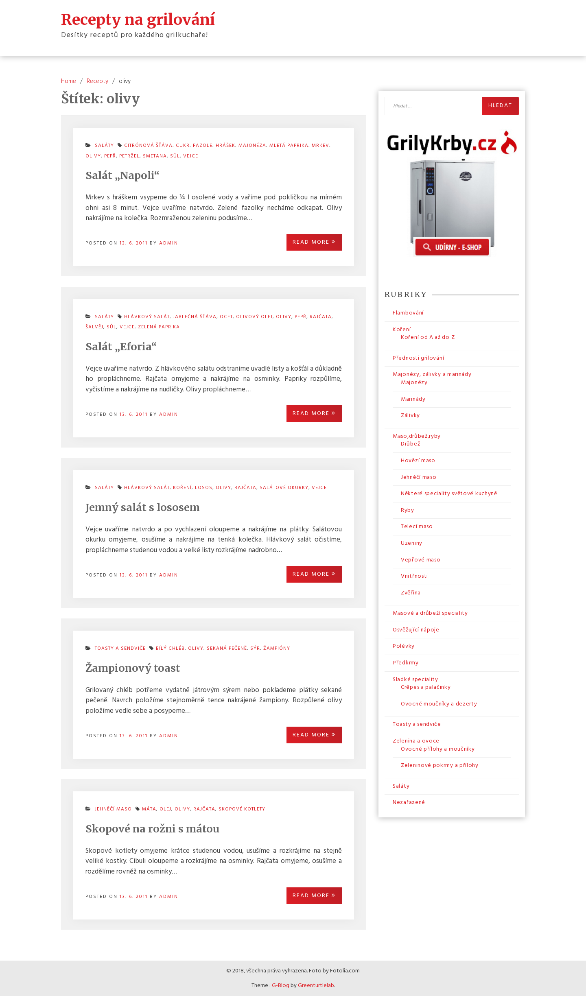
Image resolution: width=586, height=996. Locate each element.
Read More (314, 242)
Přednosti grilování (418, 358)
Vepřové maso (420, 560)
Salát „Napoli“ (122, 175)
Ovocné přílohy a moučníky (438, 749)
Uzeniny (411, 543)
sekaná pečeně (227, 648)
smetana (155, 156)
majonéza (252, 146)
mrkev (320, 146)
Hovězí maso (418, 460)
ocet (226, 317)
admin (168, 243)
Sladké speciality (415, 679)
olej (165, 809)
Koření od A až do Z (428, 337)
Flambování (408, 313)
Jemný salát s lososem (142, 507)
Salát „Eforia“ (121, 346)
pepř (110, 156)
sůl (175, 156)
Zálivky (410, 415)
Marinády (413, 399)
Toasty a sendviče (120, 648)
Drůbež (410, 444)
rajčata (321, 317)
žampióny (276, 648)
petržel (129, 156)
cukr (183, 146)
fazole (202, 146)
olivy (93, 156)
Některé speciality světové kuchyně (449, 493)
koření (182, 488)
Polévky (404, 646)
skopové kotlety (242, 809)
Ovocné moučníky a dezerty (439, 704)
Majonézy (414, 382)
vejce (190, 156)
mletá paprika (288, 146)
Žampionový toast (132, 668)
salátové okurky (284, 488)
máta (149, 809)
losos (203, 488)
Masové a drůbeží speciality (430, 613)
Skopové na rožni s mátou (152, 828)
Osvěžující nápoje (416, 630)
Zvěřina (411, 593)
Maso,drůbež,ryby (417, 436)
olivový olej (254, 317)
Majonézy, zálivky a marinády (432, 374)
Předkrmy (406, 663)
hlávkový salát (147, 488)
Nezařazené (409, 802)
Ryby (407, 510)
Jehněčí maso (113, 809)
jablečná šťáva (194, 317)
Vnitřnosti (414, 576)
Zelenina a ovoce (416, 741)
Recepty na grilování (138, 19)
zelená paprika (159, 327)
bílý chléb (170, 648)
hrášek (225, 146)
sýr (255, 648)
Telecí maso (417, 526)
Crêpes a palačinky (426, 687)
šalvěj (94, 327)
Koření (402, 329)
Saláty (104, 488)
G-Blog (280, 985)
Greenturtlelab (316, 985)
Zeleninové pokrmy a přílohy (440, 765)
